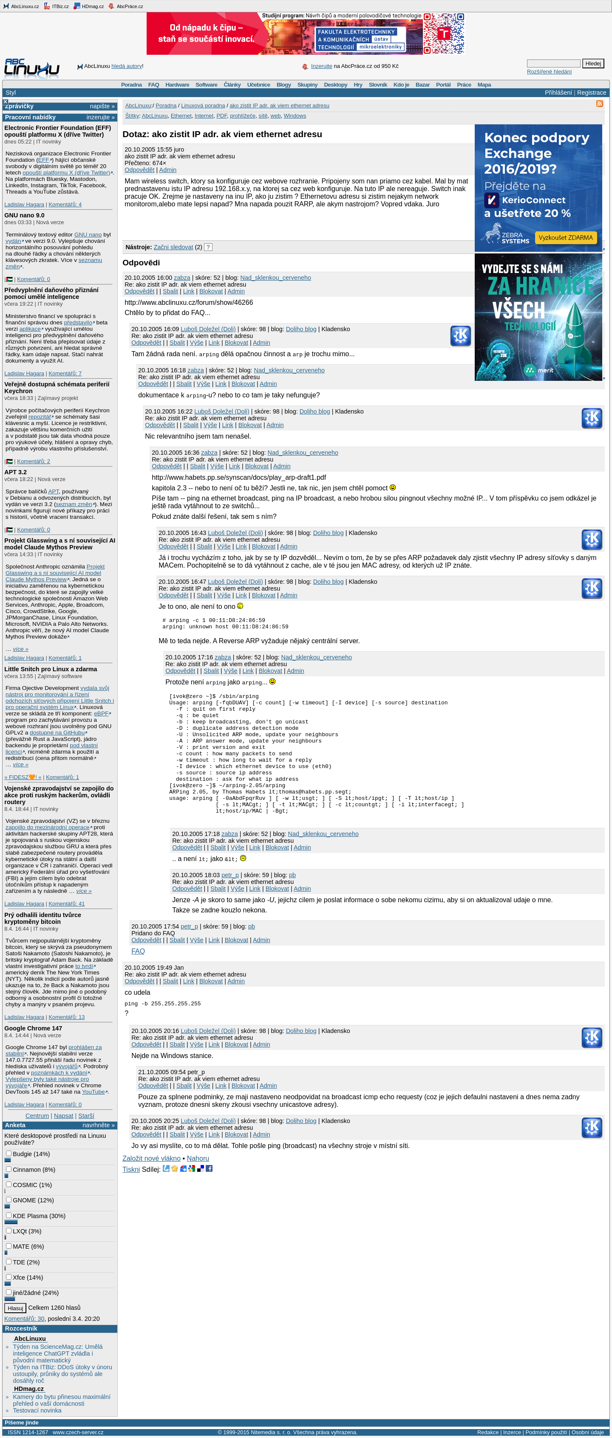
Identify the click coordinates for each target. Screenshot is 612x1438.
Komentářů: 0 (33, 279)
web (276, 116)
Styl (11, 92)
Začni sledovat (173, 247)
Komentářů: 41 (66, 904)
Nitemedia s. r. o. (271, 1432)
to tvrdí (84, 966)
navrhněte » (98, 1125)
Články (232, 85)
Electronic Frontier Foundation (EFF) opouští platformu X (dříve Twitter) (57, 131)
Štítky (132, 116)
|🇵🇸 (8, 279)
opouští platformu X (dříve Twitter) (66, 172)
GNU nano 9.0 (24, 215)
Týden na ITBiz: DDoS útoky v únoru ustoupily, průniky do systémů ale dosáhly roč (62, 1374)
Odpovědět (139, 169)
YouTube (93, 1092)
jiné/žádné (23, 1292)
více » (20, 649)
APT (53, 491)
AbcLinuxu (29, 1338)
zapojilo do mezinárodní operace (48, 827)
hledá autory (126, 66)
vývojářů (67, 1066)
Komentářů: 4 (65, 204)
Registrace (591, 92)
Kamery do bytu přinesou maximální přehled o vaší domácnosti (61, 1400)
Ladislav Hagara (24, 204)
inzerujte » (101, 117)
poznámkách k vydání (59, 1072)
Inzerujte (321, 66)
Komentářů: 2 (33, 461)
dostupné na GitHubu (57, 732)
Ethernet (181, 116)
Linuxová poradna (203, 105)
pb (292, 901)
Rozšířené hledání (549, 71)
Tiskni (131, 1196)
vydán (13, 241)
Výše (197, 342)
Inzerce (512, 1432)
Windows (295, 116)
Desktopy (335, 85)
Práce (464, 85)
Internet (204, 116)
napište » (102, 106)
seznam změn (74, 504)
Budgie (19, 1154)
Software (206, 85)
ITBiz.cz (56, 6)
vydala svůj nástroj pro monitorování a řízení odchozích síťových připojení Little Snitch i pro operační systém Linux (60, 697)
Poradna (131, 85)
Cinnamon (23, 1169)
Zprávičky (19, 106)
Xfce (15, 1277)
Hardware (177, 85)
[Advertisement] (221, 223)
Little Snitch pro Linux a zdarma (50, 669)
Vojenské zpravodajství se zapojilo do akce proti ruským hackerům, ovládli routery (58, 795)
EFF (43, 160)
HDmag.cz (88, 6)
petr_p (230, 901)
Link (188, 291)
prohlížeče (242, 116)
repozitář (39, 417)
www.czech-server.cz (78, 1432)
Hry (358, 85)
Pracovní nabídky (30, 117)
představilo (78, 322)
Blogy (284, 85)
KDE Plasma (27, 1216)
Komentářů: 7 (65, 373)
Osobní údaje (588, 1432)
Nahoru (198, 1185)
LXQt (16, 1231)
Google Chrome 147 (33, 1028)
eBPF (101, 713)
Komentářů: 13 (66, 1017)
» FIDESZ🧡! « (22, 777)
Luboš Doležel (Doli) (208, 329)
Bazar (423, 85)
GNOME (21, 1200)
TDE (15, 1262)
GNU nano (88, 234)
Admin (168, 169)
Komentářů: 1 (65, 658)
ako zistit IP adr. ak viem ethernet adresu (279, 105)
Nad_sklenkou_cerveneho (276, 277)
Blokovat (211, 291)
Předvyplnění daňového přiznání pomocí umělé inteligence (51, 293)
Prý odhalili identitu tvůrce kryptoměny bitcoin (42, 918)
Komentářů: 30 (24, 1318)
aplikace (30, 329)
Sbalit (170, 291)
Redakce (488, 1432)
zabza (182, 277)
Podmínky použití (546, 1432)
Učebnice (258, 85)
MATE (17, 1246)
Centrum (37, 1115)
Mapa (484, 85)
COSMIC (21, 1185)
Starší (86, 1115)
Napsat (64, 1115)
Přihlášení (558, 92)
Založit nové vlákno (151, 1185)
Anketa (15, 1125)
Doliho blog (301, 329)
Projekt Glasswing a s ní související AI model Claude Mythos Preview (59, 544)
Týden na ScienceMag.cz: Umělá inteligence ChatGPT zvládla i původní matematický (57, 1353)
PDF (221, 116)
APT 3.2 (15, 472)
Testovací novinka (37, 1410)
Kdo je (401, 85)
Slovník (378, 85)
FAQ (153, 85)
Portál (443, 85)
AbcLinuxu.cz (21, 6)
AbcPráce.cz (125, 6)
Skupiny (307, 85)
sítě (262, 116)
